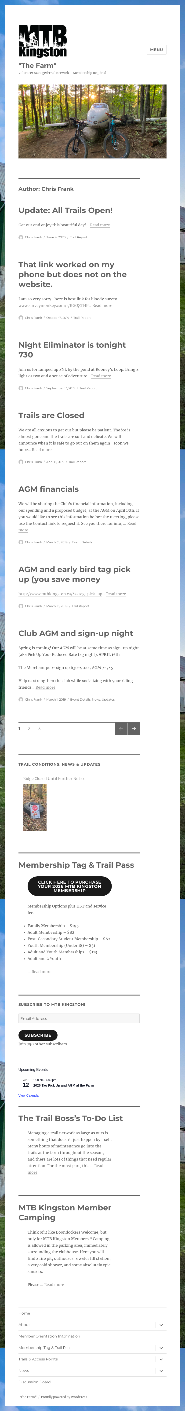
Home (24, 1313)
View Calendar (29, 1095)
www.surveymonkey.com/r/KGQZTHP (53, 305)
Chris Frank (33, 237)
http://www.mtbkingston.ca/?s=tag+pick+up (60, 594)
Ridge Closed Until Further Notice (54, 778)
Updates (108, 699)
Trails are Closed (51, 415)
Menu (156, 50)
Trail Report (78, 237)
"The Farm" (37, 66)
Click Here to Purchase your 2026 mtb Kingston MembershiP (70, 886)
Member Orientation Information (49, 1336)
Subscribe (38, 1035)
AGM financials (48, 489)
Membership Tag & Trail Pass (44, 1347)
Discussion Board (34, 1382)
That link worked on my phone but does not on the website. (72, 274)
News (96, 699)
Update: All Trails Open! (65, 210)
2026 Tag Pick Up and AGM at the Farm (63, 1085)
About (24, 1325)
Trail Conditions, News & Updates (59, 764)
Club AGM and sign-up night (75, 633)
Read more (100, 225)
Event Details (82, 542)
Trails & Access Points (38, 1359)
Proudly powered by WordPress (64, 1397)
